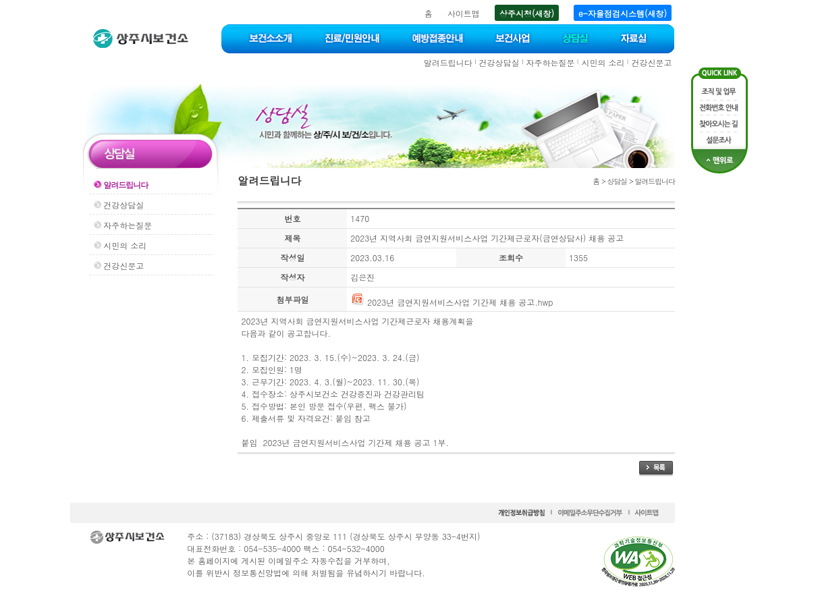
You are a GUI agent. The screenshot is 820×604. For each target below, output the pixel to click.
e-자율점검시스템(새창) (622, 13)
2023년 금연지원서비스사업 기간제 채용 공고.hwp (451, 302)
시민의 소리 (602, 62)
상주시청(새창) (526, 13)
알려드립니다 (448, 62)
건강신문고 (651, 62)
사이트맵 (463, 13)
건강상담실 (499, 62)
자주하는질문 (550, 62)
